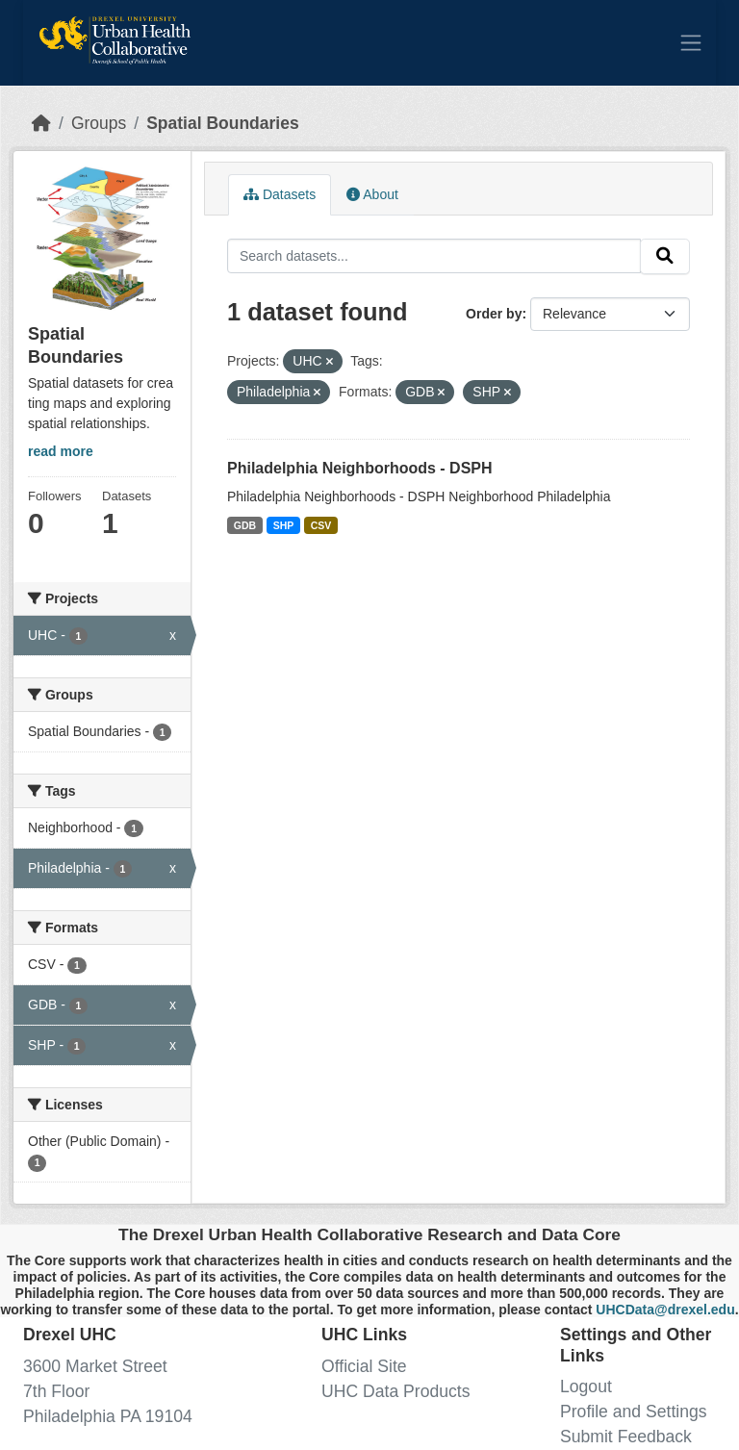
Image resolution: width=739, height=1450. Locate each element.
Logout (586, 1386)
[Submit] (665, 256)
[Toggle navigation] (691, 42)
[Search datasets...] (434, 255)
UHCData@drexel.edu (665, 1309)
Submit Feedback (626, 1436)
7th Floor (56, 1391)
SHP (283, 525)
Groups (98, 123)
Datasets (279, 194)
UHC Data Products (396, 1391)
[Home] (41, 123)
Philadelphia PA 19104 (107, 1416)
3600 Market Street (95, 1366)
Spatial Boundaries (222, 123)
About (372, 194)
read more (60, 451)
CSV (321, 525)
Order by (494, 313)
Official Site (364, 1366)
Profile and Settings (633, 1411)
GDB (245, 525)
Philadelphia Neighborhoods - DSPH (360, 468)
